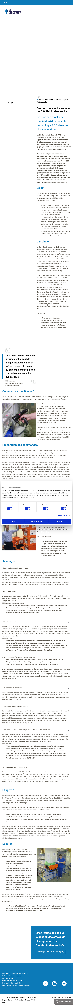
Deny (13, 521)
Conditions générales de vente (12, 981)
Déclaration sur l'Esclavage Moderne (15, 973)
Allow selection (36, 521)
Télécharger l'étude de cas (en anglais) (50, 952)
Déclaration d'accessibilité (11, 983)
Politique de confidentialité (11, 976)
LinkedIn (12, 105)
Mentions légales (8, 978)
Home (39, 97)
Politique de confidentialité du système (15, 985)
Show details (62, 515)
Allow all (60, 521)
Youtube (67, 983)
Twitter (8, 105)
